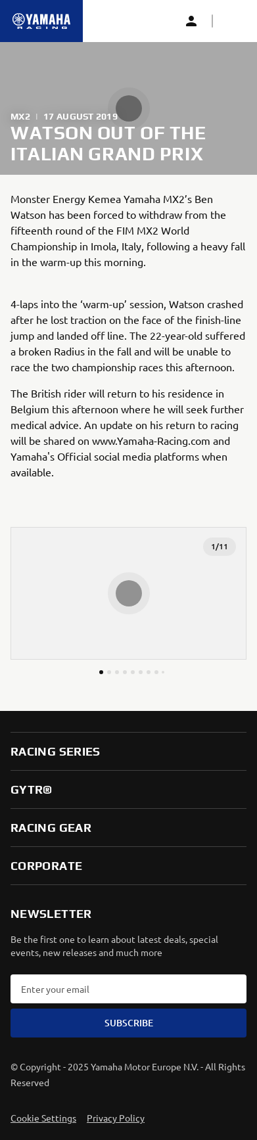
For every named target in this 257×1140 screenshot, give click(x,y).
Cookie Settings (43, 1118)
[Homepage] (41, 21)
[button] (233, 21)
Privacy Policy (116, 1118)
